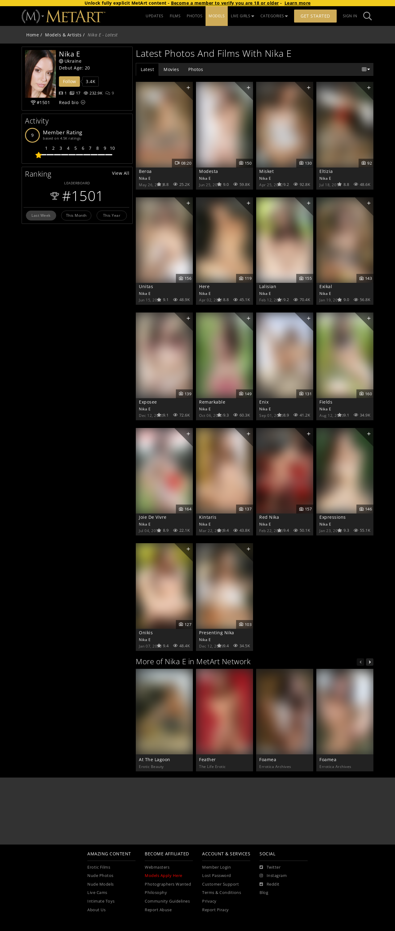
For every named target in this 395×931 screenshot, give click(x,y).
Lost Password (216, 875)
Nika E (145, 178)
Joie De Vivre (153, 517)
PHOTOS (194, 16)
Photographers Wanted (168, 884)
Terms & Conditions (221, 892)
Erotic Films (98, 867)
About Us (96, 909)
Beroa (145, 171)
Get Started (315, 16)
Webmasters (157, 867)
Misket (266, 171)
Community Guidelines (167, 901)
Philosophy (156, 892)
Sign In (350, 16)
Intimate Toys (101, 901)
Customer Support (220, 884)
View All (120, 173)
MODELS (217, 16)
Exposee (148, 402)
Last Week (41, 215)
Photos (195, 69)
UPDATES (155, 16)
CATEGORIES (274, 16)
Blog (264, 892)
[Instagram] (273, 876)
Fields (325, 402)
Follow (69, 81)
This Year (112, 215)
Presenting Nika (216, 632)
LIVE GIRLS (242, 16)
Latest (147, 69)
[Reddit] (270, 884)
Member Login (216, 867)
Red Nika (269, 517)
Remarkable (212, 402)
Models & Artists (63, 35)
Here (204, 286)
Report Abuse (158, 909)
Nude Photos (100, 875)
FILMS (175, 16)
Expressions (332, 517)
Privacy (209, 901)
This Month (76, 215)
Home (32, 35)
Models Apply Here (163, 875)
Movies (171, 69)
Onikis (146, 632)
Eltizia (326, 171)
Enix (263, 402)
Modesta (208, 171)
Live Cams (97, 892)
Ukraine (70, 61)
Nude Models (100, 884)
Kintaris (207, 517)
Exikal (325, 286)
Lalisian (267, 286)
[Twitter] (270, 867)
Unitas (146, 286)
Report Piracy (215, 909)
